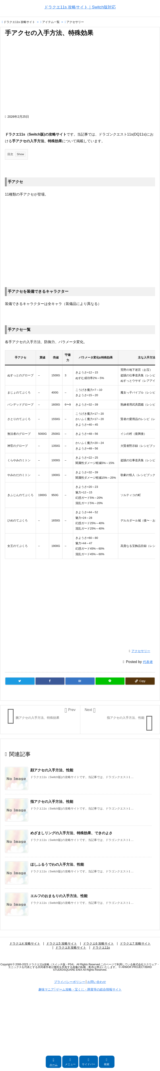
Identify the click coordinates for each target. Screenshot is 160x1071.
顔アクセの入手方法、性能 (51, 770)
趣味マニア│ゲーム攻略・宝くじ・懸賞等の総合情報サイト (80, 989)
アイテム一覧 (51, 22)
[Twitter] (20, 681)
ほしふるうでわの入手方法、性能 (57, 864)
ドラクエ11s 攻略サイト (19, 22)
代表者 (148, 662)
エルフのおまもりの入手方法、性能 (58, 896)
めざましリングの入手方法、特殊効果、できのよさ (71, 833)
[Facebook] (50, 681)
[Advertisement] (80, 78)
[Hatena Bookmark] (80, 681)
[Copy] (140, 681)
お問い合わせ (96, 982)
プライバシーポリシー (69, 982)
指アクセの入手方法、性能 (51, 801)
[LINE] (110, 681)
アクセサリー (75, 22)
